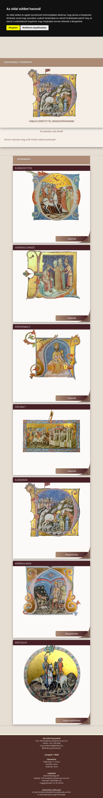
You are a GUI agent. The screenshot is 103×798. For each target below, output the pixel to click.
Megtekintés (71, 554)
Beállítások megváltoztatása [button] (34, 28)
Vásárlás (71, 238)
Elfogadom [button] (13, 28)
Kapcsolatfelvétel (71, 720)
